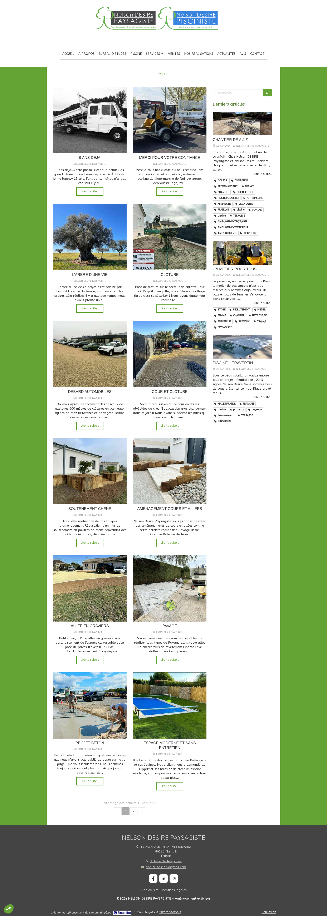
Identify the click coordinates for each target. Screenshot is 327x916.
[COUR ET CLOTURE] (169, 354)
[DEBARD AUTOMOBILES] (90, 354)
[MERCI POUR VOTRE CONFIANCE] (169, 120)
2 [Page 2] (134, 811)
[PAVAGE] (169, 588)
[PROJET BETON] (90, 705)
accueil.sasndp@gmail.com (166, 867)
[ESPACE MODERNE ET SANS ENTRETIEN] (169, 705)
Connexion (269, 912)
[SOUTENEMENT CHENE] (90, 471)
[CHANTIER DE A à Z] (242, 124)
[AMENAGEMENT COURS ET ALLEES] (169, 471)
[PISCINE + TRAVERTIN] (242, 347)
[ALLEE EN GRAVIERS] (90, 588)
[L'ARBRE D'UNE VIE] (90, 237)
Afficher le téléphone (166, 861)
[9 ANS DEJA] (90, 120)
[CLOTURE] (169, 237)
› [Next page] (141, 811)
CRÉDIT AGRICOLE (170, 912)
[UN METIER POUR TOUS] (242, 253)
